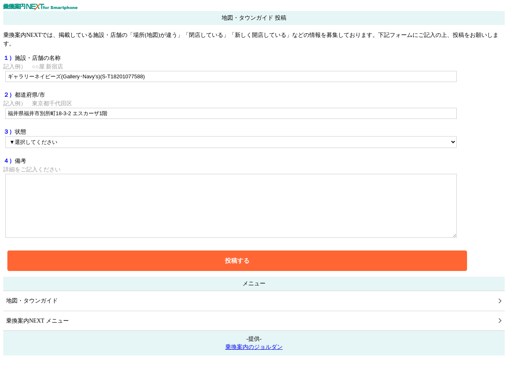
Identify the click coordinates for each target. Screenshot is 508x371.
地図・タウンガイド (32, 313)
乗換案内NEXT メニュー (37, 333)
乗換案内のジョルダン (254, 359)
